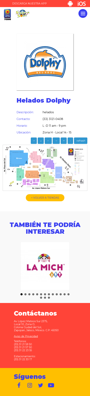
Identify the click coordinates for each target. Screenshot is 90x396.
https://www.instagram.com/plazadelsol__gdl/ (29, 385)
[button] (21, 294)
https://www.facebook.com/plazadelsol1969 (19, 385)
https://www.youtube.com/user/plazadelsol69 (51, 385)
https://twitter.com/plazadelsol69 (40, 385)
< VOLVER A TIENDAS (45, 197)
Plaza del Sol (7, 14)
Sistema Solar (22, 14)
